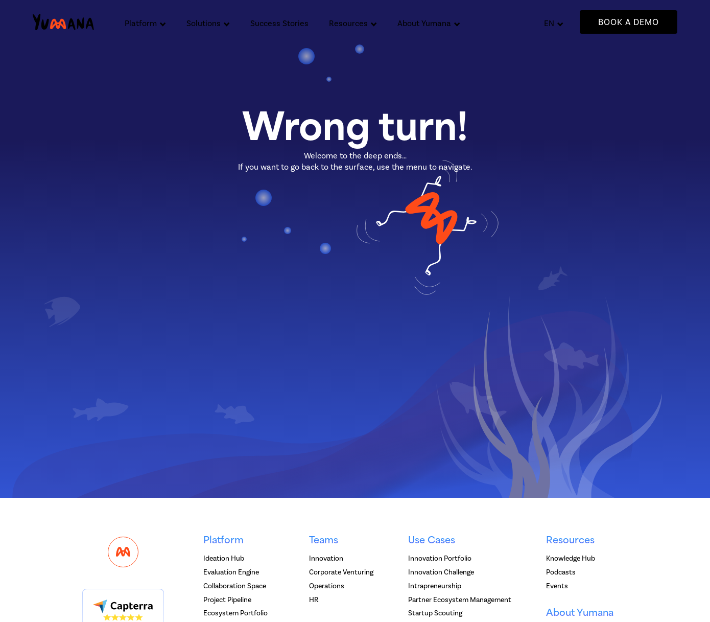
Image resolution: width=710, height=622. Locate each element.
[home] (63, 22)
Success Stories (279, 23)
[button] (145, 22)
